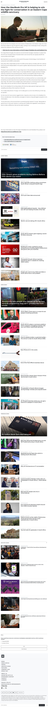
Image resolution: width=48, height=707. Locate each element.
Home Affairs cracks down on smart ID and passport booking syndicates (33, 312)
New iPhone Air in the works (29, 350)
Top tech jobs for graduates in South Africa (33, 530)
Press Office (5, 663)
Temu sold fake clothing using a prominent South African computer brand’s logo (33, 183)
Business (23, 232)
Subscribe (45, 1)
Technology (23, 528)
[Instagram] (16, 692)
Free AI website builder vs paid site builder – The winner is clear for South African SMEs (34, 338)
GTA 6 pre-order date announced (30, 195)
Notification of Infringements (10, 684)
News (3, 661)
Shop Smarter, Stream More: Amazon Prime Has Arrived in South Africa (33, 376)
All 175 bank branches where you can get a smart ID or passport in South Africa (33, 401)
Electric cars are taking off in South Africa (33, 221)
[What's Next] (21, 692)
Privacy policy (6, 682)
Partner (3, 14)
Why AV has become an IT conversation (32, 466)
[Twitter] (5, 692)
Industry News (24, 206)
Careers (4, 680)
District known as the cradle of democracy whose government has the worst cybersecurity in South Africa (33, 519)
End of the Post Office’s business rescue (32, 362)
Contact (4, 678)
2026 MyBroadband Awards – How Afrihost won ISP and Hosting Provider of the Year (33, 209)
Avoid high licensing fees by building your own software (34, 598)
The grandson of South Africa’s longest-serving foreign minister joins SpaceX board (33, 388)
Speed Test (4, 671)
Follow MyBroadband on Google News (12, 141)
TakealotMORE (5, 641)
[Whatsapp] (8, 692)
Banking (22, 399)
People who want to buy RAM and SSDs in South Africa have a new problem (33, 272)
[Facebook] (2, 692)
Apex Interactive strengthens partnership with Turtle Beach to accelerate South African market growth (33, 582)
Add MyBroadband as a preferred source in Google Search (17, 139)
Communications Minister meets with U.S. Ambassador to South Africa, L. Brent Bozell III (33, 480)
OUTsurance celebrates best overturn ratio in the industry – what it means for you (32, 565)
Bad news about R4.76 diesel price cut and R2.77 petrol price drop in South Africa (33, 441)
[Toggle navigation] (1, 1)
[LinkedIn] (11, 692)
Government (23, 310)
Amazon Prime (5, 643)
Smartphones (24, 348)
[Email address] (21, 149)
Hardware (23, 181)
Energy (22, 490)
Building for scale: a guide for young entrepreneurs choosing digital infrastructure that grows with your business (34, 248)
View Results (24, 649)
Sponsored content (7, 676)
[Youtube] (13, 692)
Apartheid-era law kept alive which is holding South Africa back (31, 454)
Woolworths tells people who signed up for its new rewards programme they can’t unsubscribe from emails (23, 303)
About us (4, 673)
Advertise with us (7, 675)
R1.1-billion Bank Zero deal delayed (16, 434)
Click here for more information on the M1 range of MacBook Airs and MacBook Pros (25, 50)
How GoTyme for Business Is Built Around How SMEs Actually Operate (33, 505)
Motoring (23, 219)
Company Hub (5, 669)
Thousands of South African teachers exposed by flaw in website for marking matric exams (32, 261)
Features (4, 667)
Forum (3, 664)
